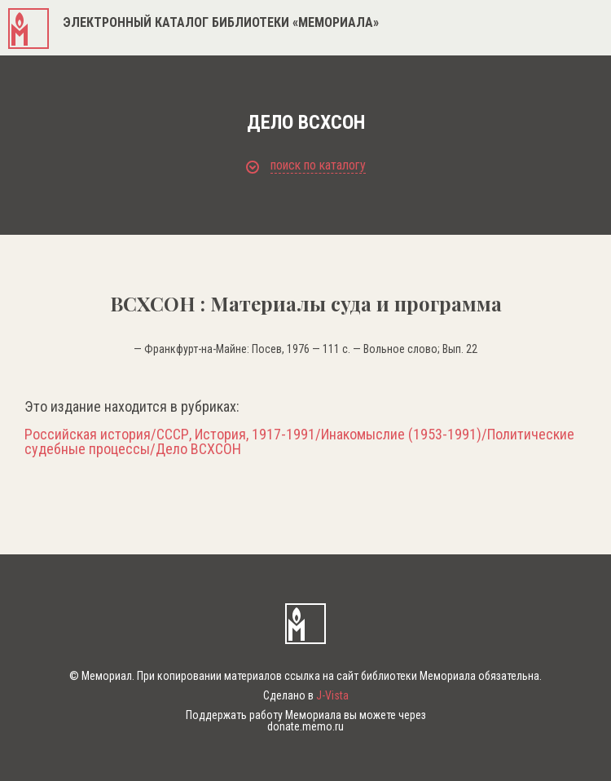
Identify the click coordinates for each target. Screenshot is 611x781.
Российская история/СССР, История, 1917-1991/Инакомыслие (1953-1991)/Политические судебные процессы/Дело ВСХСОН (299, 442)
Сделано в (306, 695)
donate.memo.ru (305, 726)
